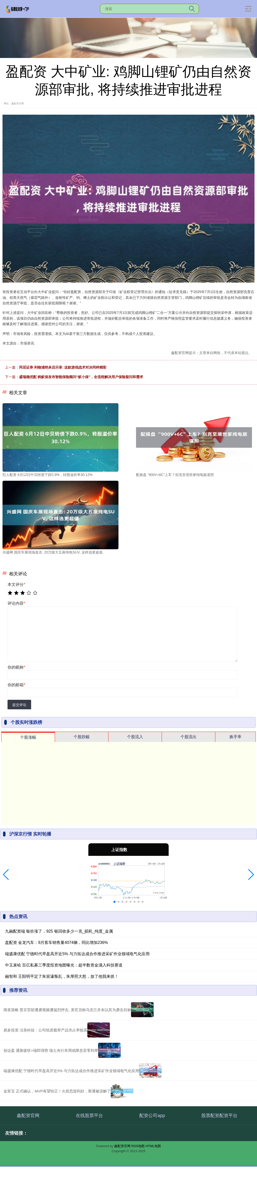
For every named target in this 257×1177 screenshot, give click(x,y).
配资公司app (152, 1115)
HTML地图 (153, 1146)
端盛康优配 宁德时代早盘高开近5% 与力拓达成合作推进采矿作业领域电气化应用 (77, 954)
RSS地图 (138, 1146)
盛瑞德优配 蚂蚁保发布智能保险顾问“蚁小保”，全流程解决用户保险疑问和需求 (81, 377)
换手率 (235, 737)
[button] (6, 874)
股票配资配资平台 (219, 1115)
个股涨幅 (28, 737)
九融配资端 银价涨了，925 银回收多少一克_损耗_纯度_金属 (59, 931)
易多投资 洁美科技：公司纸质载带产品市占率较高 (45, 1030)
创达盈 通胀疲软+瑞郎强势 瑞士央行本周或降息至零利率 (51, 1050)
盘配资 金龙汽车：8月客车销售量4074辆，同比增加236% (56, 942)
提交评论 (19, 705)
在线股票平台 (89, 1115)
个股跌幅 (82, 737)
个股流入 (135, 737)
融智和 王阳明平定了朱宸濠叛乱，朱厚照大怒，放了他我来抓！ (61, 976)
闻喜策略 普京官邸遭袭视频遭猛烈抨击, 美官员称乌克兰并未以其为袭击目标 (67, 1010)
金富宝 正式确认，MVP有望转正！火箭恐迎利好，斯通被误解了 (57, 1091)
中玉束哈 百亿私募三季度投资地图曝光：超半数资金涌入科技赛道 (63, 965)
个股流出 (188, 737)
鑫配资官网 (28, 1115)
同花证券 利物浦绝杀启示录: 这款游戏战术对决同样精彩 (62, 367)
